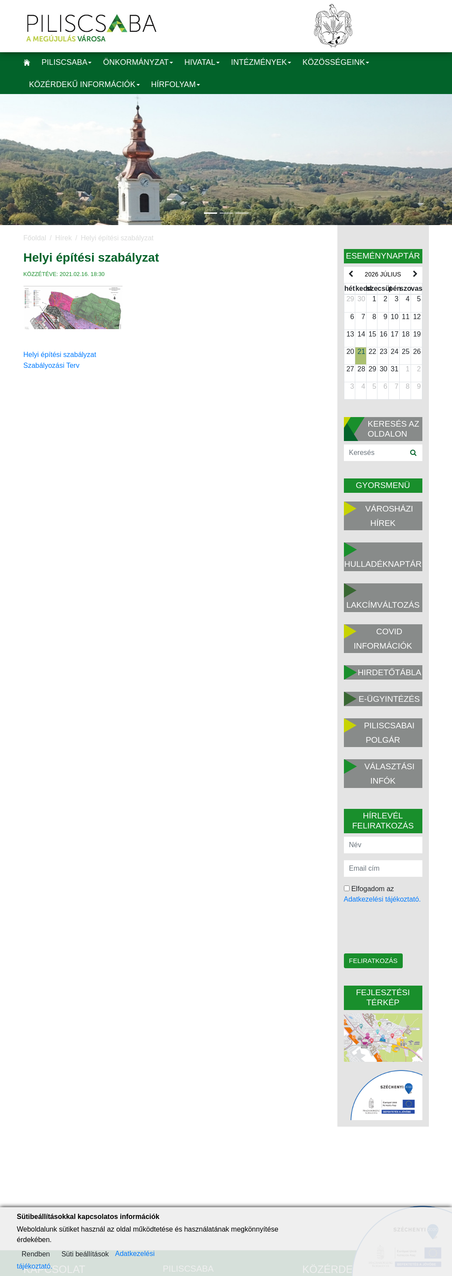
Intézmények (261, 62)
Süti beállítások (85, 1254)
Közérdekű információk (84, 84)
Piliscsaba (66, 62)
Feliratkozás (373, 960)
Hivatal (202, 62)
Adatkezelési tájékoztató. (382, 899)
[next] (415, 274)
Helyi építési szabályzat (60, 354)
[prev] (351, 274)
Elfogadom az (382, 894)
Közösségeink (335, 62)
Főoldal (35, 238)
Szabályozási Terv (52, 365)
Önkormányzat (138, 62)
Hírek (63, 238)
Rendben (36, 1254)
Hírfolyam (175, 84)
